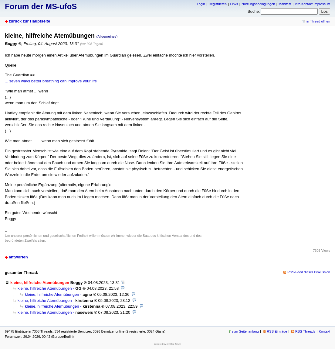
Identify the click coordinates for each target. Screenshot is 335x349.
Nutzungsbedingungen (258, 4)
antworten (18, 257)
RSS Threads (305, 331)
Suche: (254, 11)
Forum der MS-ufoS (41, 6)
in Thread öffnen (318, 21)
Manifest (285, 4)
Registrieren (217, 4)
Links (234, 4)
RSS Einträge (277, 331)
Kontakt (324, 331)
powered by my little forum (167, 344)
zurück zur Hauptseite (29, 21)
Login (201, 4)
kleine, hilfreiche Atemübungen (45, 288)
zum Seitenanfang (245, 331)
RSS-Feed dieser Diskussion (308, 272)
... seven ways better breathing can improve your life (51, 81)
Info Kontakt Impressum (312, 4)
